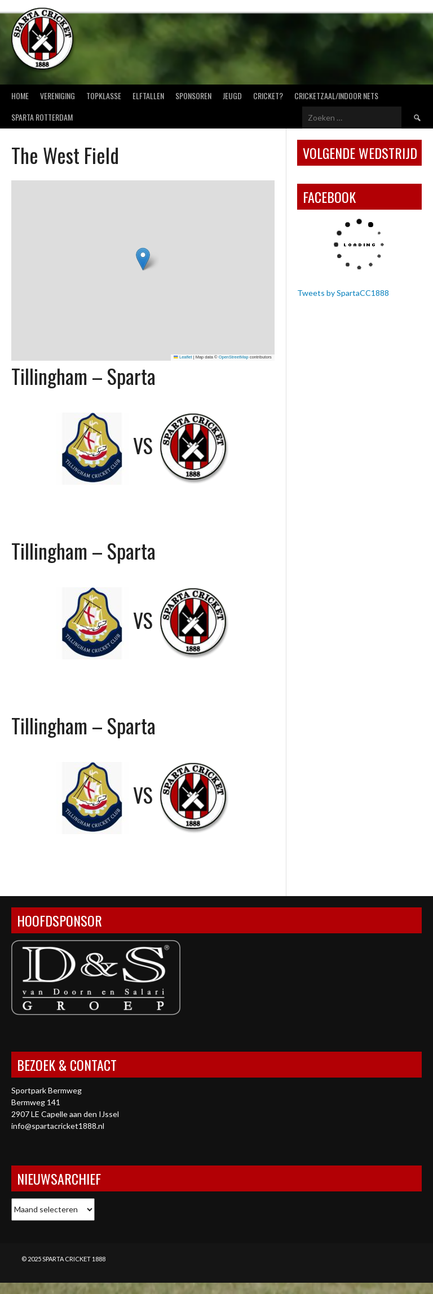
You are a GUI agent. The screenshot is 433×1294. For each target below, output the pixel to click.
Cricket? (268, 95)
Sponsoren (193, 95)
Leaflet (183, 357)
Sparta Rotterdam (42, 117)
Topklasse (103, 95)
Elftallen (148, 95)
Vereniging (57, 95)
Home (20, 95)
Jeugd (232, 95)
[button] (143, 259)
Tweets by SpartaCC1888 (343, 293)
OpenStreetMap (234, 357)
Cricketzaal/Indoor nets (336, 95)
